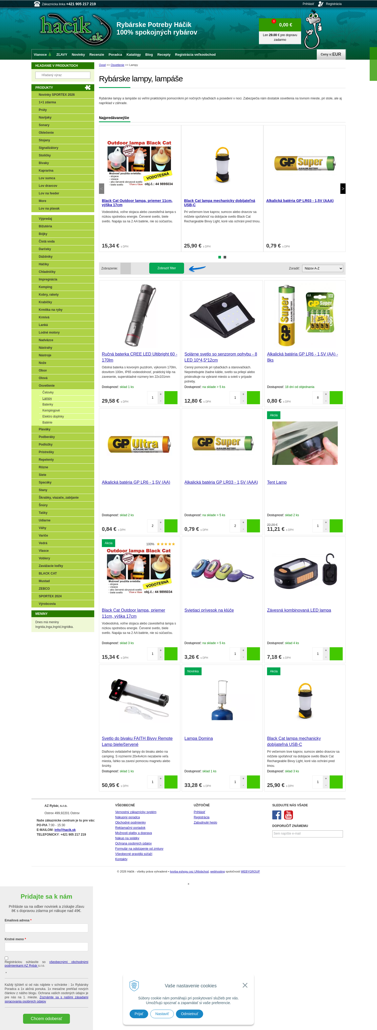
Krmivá (44, 317)
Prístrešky (46, 452)
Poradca (115, 55)
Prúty (43, 110)
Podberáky (47, 437)
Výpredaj (45, 219)
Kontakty (121, 859)
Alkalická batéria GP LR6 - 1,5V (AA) (136, 482)
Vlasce (44, 551)
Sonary (44, 125)
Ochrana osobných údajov (133, 843)
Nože (42, 363)
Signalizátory (48, 148)
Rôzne (43, 467)
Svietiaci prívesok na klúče (209, 610)
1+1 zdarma (47, 102)
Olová (43, 378)
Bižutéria (45, 226)
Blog (149, 55)
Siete (42, 475)
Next (343, 188)
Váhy (42, 528)
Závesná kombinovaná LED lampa (299, 610)
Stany (43, 490)
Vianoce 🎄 (43, 55)
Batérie (47, 422)
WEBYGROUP (250, 871)
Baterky (47, 404)
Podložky (46, 444)
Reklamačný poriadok (130, 828)
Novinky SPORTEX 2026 (57, 95)
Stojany (44, 140)
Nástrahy (45, 348)
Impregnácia (48, 279)
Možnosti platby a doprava (133, 833)
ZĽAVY (61, 55)
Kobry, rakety (49, 294)
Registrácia (334, 4)
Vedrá (43, 543)
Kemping (45, 287)
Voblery (44, 558)
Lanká (43, 325)
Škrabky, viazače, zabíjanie (59, 497)
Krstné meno (14, 939)
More (42, 201)
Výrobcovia (47, 604)
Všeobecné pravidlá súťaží (133, 854)
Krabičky (45, 302)
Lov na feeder (49, 193)
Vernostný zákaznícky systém (135, 812)
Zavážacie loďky (51, 566)
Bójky (43, 234)
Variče (43, 535)
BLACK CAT (48, 573)
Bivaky (44, 163)
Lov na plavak (49, 208)
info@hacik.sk (65, 830)
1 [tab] (219, 257)
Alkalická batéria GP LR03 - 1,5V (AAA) (300, 201)
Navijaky (45, 117)
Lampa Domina (199, 738)
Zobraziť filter (166, 268)
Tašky (43, 513)
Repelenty (46, 459)
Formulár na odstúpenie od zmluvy (139, 849)
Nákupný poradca (127, 817)
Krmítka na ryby (51, 310)
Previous (101, 188)
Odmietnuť (189, 1014)
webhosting (217, 871)
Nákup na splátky (127, 838)
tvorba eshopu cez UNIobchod (189, 871)
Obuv (43, 370)
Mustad (44, 581)
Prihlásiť (308, 4)
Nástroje (45, 355)
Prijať (139, 1014)
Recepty (164, 55)
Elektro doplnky (53, 416)
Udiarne (45, 520)
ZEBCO (44, 588)
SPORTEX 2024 (50, 596)
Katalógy (133, 55)
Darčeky (45, 249)
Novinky (78, 55)
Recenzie (96, 55)
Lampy (47, 398)
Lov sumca (47, 178)
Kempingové (51, 410)
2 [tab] (225, 257)
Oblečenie (46, 132)
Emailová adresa (17, 920)
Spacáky (45, 482)
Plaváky (45, 429)
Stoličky (45, 155)
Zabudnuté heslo (205, 822)
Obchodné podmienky (130, 822)
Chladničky (47, 272)
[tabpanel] (140, 188)
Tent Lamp (277, 482)
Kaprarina (46, 170)
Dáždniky (46, 256)
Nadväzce (46, 340)
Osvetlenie (47, 385)
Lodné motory (49, 332)
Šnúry (43, 505)
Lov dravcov (48, 186)
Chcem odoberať (46, 1018)
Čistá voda (47, 241)
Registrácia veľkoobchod (195, 55)
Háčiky (44, 264)
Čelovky (48, 392)
